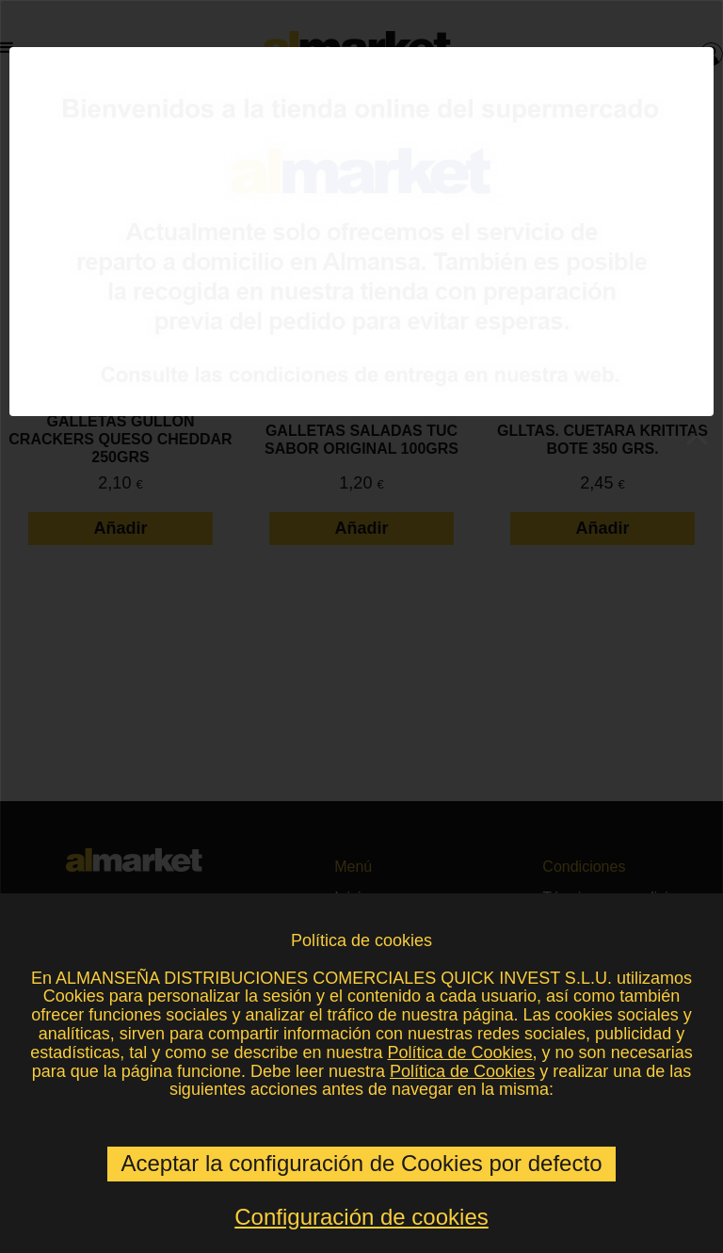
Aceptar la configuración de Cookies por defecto (361, 1163)
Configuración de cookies (361, 1216)
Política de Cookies (459, 1052)
